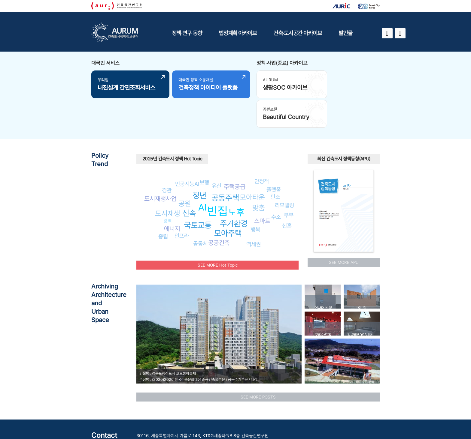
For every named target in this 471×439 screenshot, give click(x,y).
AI (202, 175)
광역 (167, 189)
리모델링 (284, 173)
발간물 (345, 33)
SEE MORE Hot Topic (218, 233)
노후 (236, 180)
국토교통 (197, 193)
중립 (163, 204)
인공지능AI (187, 152)
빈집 (217, 179)
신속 (189, 181)
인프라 (182, 204)
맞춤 (258, 176)
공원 (184, 171)
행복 (255, 197)
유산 (216, 154)
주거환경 (234, 191)
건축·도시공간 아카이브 (297, 33)
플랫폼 (273, 157)
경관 (167, 158)
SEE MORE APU (344, 230)
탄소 (275, 165)
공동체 (200, 211)
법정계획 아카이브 (238, 33)
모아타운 (252, 165)
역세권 (253, 212)
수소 (276, 185)
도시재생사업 (160, 167)
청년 (199, 163)
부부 (288, 183)
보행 (204, 150)
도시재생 (167, 181)
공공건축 (219, 211)
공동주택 (225, 166)
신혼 (287, 193)
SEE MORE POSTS (258, 365)
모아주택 (228, 201)
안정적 (261, 149)
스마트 (262, 189)
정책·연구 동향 (187, 33)
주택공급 (234, 155)
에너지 (172, 197)
